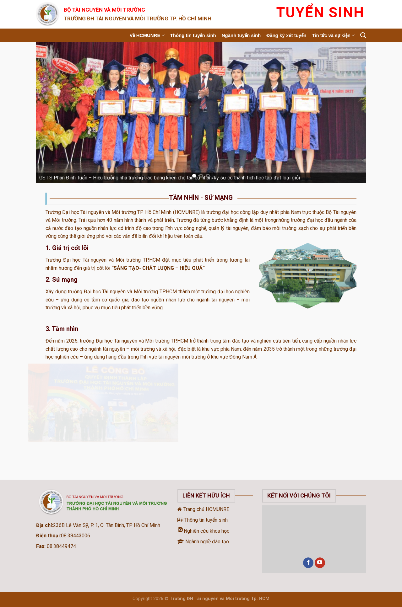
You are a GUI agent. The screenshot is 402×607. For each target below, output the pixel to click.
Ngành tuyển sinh (241, 35)
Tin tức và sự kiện (333, 35)
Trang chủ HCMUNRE (203, 509)
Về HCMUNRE (147, 35)
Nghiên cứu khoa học (203, 531)
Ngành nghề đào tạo (203, 542)
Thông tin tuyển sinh (193, 35)
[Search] (363, 35)
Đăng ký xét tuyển (286, 35)
